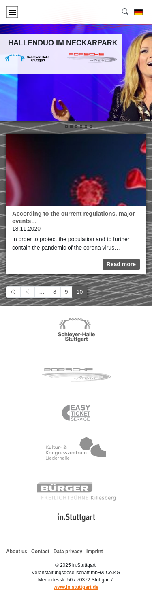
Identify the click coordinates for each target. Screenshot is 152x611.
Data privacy (68, 551)
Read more (121, 264)
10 (80, 292)
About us (16, 551)
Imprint (94, 551)
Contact (40, 551)
